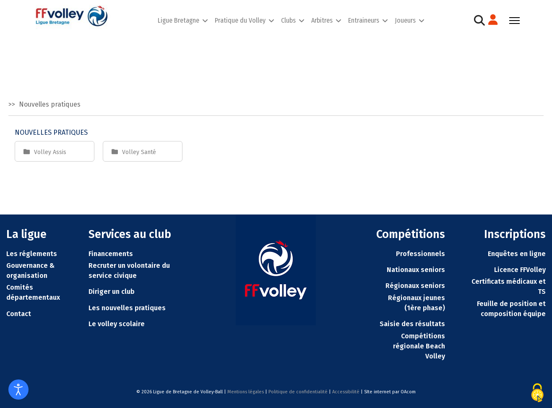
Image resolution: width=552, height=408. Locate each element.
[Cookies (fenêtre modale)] (537, 393)
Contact (18, 314)
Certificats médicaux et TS (508, 286)
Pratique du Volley (240, 20)
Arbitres (322, 20)
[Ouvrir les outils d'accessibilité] (18, 389)
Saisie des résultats (412, 324)
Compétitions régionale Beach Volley (419, 346)
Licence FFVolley (520, 270)
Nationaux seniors (416, 270)
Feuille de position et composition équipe (511, 309)
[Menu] (514, 20)
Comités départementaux (33, 292)
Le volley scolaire (117, 324)
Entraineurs (363, 20)
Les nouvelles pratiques (127, 308)
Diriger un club (112, 292)
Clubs (288, 20)
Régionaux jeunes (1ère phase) (416, 303)
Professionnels (420, 254)
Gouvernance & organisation (30, 271)
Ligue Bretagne (178, 20)
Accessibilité (345, 392)
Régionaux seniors (415, 286)
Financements (111, 254)
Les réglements (31, 254)
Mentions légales (245, 392)
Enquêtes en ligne (517, 254)
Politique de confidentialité (298, 392)
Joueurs (405, 20)
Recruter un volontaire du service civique (129, 271)
